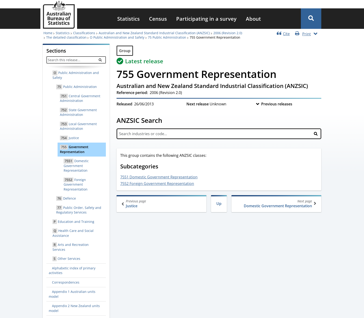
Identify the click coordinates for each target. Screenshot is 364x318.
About (253, 18)
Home (47, 33)
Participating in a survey (206, 18)
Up (218, 203)
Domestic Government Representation (276, 203)
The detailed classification (66, 37)
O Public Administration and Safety (117, 37)
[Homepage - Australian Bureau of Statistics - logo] (58, 15)
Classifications (84, 33)
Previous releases (276, 104)
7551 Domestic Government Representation (159, 177)
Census (158, 18)
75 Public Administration (167, 37)
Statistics (128, 18)
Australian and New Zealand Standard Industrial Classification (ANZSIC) (154, 33)
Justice (162, 203)
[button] (311, 18)
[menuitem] (128, 18)
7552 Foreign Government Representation (157, 183)
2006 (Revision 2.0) (227, 33)
